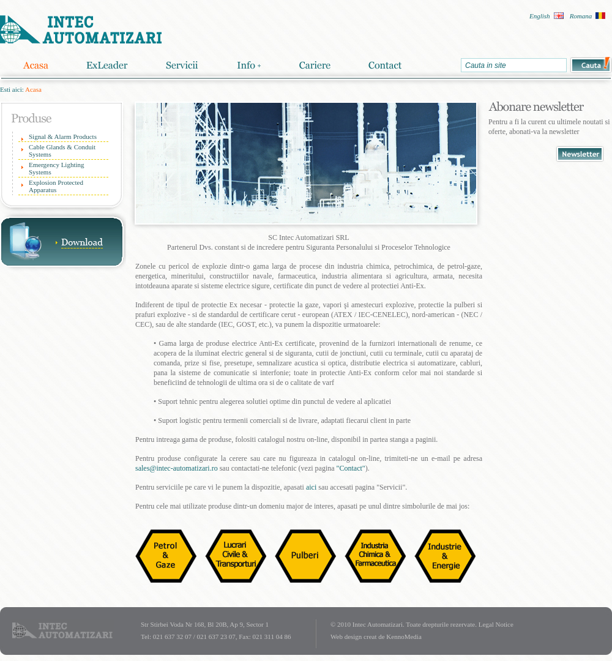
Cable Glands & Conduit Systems (62, 150)
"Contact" (351, 468)
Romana (581, 16)
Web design (346, 636)
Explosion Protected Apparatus (56, 186)
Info (248, 65)
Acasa (35, 65)
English (539, 16)
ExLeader (107, 65)
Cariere (314, 65)
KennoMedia (403, 636)
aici (311, 487)
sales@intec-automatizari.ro (176, 468)
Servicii (182, 65)
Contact (385, 65)
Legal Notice (496, 624)
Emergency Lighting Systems (56, 168)
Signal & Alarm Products (63, 136)
